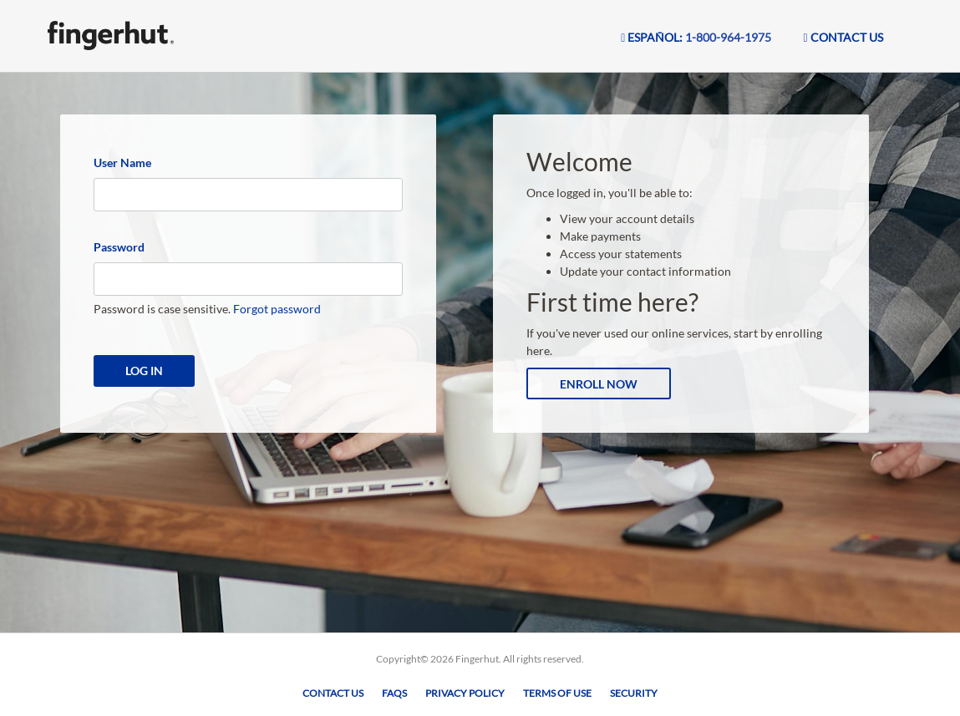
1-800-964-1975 (728, 37)
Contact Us (332, 693)
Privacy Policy (465, 693)
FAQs (394, 693)
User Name (122, 162)
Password (119, 247)
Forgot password (277, 309)
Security (634, 693)
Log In (144, 370)
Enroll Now (598, 384)
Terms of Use (557, 693)
